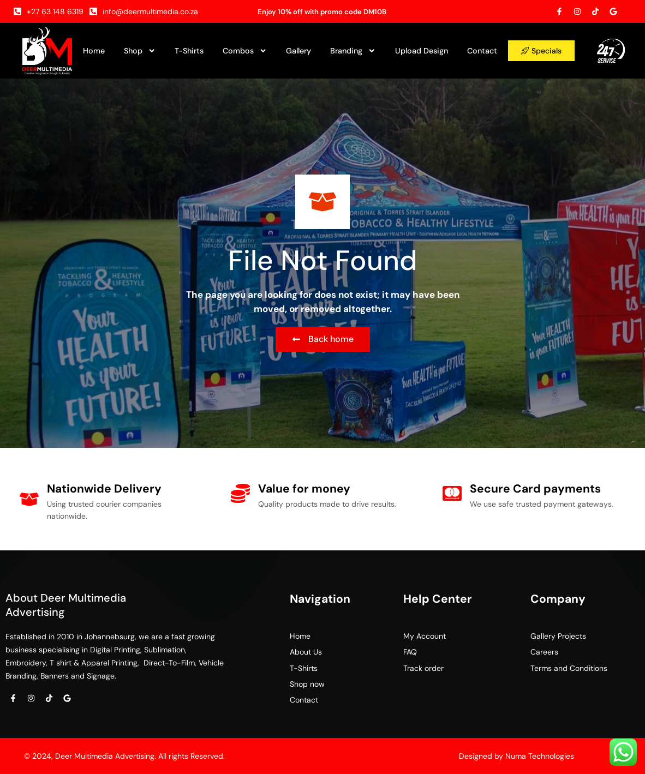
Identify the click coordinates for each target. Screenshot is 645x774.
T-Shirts (189, 51)
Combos (245, 50)
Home (94, 51)
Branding (352, 50)
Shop (140, 50)
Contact (482, 51)
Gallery (298, 51)
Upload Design (421, 51)
